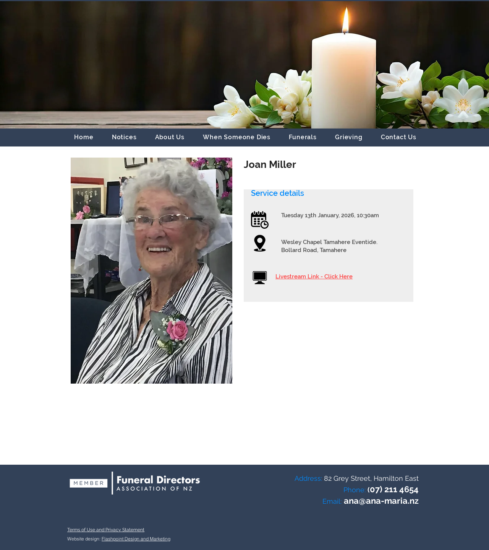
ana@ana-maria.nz (381, 501)
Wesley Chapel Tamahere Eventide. (329, 242)
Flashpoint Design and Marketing (136, 539)
